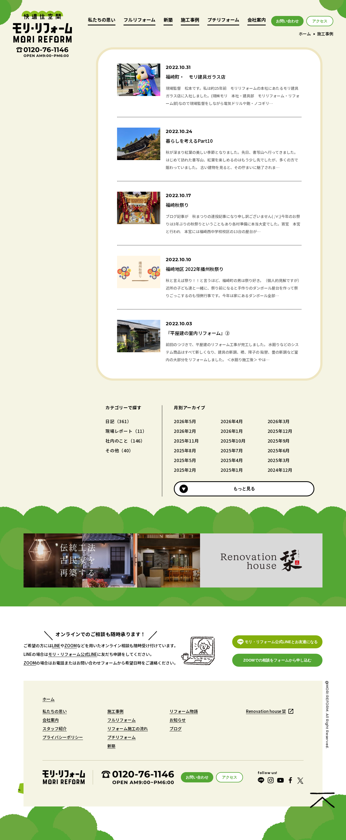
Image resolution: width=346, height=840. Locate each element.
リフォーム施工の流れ (127, 728)
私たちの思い (101, 20)
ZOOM (70, 645)
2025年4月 (232, 460)
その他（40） (119, 450)
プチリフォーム (223, 20)
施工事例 (190, 20)
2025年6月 (279, 450)
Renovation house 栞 (266, 711)
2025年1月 (232, 470)
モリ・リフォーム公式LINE (72, 654)
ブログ (175, 728)
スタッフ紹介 (54, 728)
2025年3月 (279, 460)
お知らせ (177, 720)
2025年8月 (185, 450)
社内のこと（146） (125, 440)
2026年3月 (279, 421)
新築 (168, 20)
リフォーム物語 (183, 711)
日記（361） (118, 421)
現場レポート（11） (126, 431)
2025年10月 (233, 440)
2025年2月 (185, 470)
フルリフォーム (139, 20)
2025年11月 (186, 440)
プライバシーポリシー (62, 737)
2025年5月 (185, 460)
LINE (56, 645)
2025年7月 (232, 450)
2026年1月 (232, 431)
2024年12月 (280, 470)
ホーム (305, 34)
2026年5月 (185, 421)
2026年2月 (185, 431)
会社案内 (256, 20)
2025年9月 (279, 440)
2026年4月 (232, 421)
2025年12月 (280, 431)
